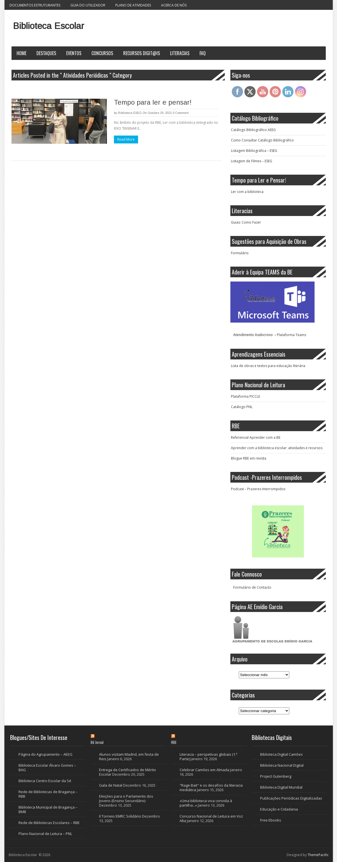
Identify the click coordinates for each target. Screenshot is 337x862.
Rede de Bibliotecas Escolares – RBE (49, 822)
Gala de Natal (110, 785)
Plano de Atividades (133, 5)
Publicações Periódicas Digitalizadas (291, 798)
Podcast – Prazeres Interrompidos (258, 489)
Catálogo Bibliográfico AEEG (253, 129)
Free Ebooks (270, 820)
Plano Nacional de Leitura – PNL (45, 833)
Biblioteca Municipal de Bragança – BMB (48, 809)
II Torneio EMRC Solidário (120, 816)
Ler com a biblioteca (247, 191)
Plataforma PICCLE (245, 396)
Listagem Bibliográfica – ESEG (254, 150)
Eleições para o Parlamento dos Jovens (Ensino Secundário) (126, 798)
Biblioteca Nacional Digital (282, 765)
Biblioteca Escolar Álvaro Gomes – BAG (47, 767)
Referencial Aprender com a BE (255, 437)
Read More (126, 139)
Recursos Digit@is (141, 53)
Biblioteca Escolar (48, 26)
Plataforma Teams (291, 334)
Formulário (240, 253)
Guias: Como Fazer (246, 222)
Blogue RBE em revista (248, 458)
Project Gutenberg (275, 776)
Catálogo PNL (242, 406)
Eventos (73, 53)
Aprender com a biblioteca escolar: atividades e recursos (276, 447)
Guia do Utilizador (87, 5)
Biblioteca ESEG (130, 112)
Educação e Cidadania (279, 809)
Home (21, 53)
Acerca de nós (174, 5)
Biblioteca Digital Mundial (281, 787)
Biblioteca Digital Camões (281, 754)
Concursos (102, 53)
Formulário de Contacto (252, 587)
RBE (173, 742)
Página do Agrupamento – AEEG (45, 754)
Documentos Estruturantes (35, 5)
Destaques (46, 53)
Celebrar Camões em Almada (204, 769)
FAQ (203, 53)
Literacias (179, 53)
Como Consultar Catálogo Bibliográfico (262, 140)
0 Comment (181, 112)
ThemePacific (318, 854)
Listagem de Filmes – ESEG (251, 161)
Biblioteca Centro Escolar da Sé (45, 780)
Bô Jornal (97, 742)
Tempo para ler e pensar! (153, 102)
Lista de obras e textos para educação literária (268, 365)
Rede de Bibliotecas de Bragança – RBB (48, 794)
